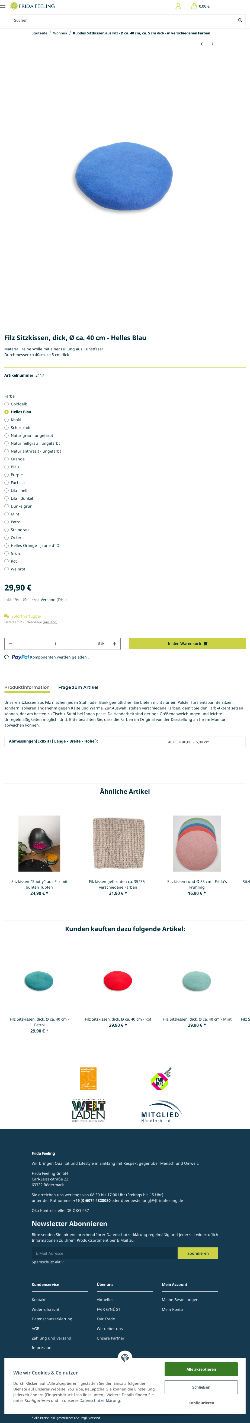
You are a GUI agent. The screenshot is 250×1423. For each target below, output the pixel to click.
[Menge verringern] (11, 644)
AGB (35, 1328)
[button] (178, 6)
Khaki (16, 419)
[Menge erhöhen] (114, 644)
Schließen (201, 1387)
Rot (14, 561)
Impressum (42, 1347)
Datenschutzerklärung (127, 1234)
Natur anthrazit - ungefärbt (36, 451)
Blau (15, 466)
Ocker (16, 537)
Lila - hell (19, 490)
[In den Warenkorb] (187, 643)
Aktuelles (105, 1299)
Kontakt (39, 1299)
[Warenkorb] (200, 6)
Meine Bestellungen (180, 1299)
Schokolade (21, 427)
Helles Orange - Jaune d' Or (36, 545)
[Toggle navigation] (2, 3)
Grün (15, 553)
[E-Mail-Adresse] (104, 1253)
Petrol (16, 521)
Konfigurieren (201, 1402)
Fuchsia (18, 482)
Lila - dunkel (22, 498)
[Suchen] (123, 20)
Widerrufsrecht (45, 1309)
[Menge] (55, 644)
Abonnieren (198, 1253)
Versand (49, 599)
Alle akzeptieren (201, 1369)
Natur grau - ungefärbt (32, 435)
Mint (15, 514)
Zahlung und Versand (51, 1338)
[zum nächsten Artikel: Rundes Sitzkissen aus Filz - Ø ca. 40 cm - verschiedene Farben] (212, 44)
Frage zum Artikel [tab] (78, 687)
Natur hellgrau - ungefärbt (35, 443)
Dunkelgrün (22, 506)
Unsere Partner (110, 1338)
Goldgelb (19, 403)
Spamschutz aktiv (47, 1261)
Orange (18, 459)
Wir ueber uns (110, 1328)
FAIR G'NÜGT (108, 1309)
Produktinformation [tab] (27, 687)
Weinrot (18, 569)
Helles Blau (21, 411)
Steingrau (20, 529)
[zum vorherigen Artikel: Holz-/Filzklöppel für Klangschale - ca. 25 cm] (201, 44)
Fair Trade (106, 1318)
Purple (17, 474)
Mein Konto (172, 1309)
